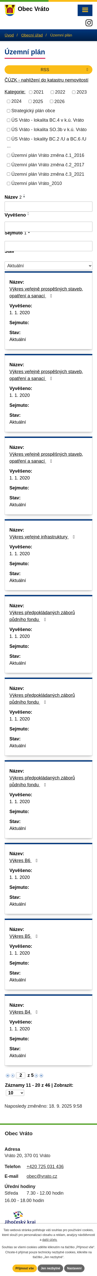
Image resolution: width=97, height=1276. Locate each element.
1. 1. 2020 (19, 312)
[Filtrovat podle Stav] (48, 265)
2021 (39, 92)
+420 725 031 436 (45, 1166)
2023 (82, 92)
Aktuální (17, 339)
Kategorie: (15, 91)
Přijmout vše (25, 1268)
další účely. (49, 1240)
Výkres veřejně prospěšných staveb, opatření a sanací (46, 292)
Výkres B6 (24, 860)
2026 (59, 101)
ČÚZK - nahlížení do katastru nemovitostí (46, 80)
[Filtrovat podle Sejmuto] (48, 246)
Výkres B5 (24, 936)
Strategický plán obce (33, 110)
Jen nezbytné (50, 1268)
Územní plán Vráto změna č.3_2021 (48, 173)
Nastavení (74, 1268)
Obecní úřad (32, 35)
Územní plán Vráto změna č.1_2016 (48, 155)
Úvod (9, 35)
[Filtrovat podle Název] (48, 206)
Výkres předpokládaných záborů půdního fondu (42, 616)
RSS (65, 69)
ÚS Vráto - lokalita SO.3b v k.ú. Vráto (49, 129)
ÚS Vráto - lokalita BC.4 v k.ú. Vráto (47, 120)
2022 (60, 92)
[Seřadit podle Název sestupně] (24, 197)
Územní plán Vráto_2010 (36, 183)
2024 (16, 101)
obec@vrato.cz (41, 1176)
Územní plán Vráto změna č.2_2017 (48, 164)
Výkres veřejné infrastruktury (43, 536)
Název (13, 197)
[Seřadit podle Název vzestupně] (24, 195)
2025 (38, 101)
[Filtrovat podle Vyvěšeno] (48, 227)
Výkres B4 (24, 1012)
